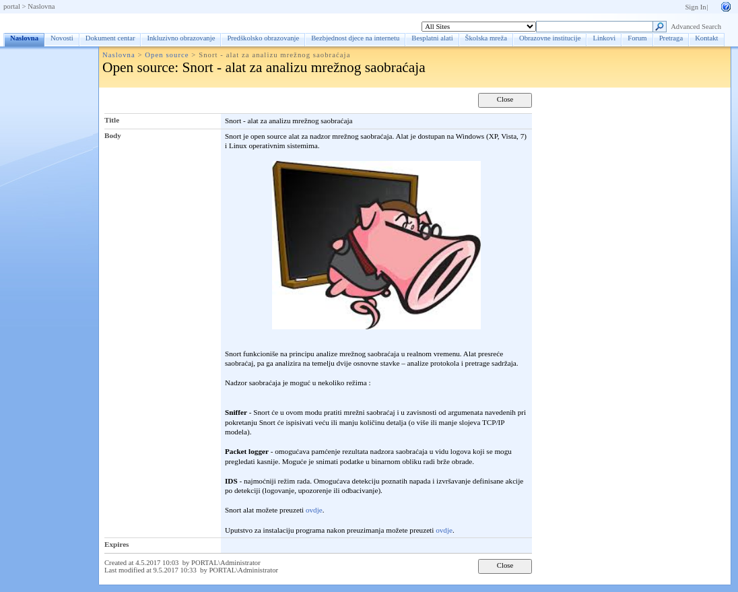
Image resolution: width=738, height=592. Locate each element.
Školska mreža (486, 38)
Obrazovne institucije (549, 38)
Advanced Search (696, 26)
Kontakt (706, 38)
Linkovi (604, 38)
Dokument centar (110, 38)
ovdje (314, 510)
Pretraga (671, 38)
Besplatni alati (431, 38)
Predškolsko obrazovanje (263, 38)
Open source (167, 55)
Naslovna (41, 6)
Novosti (62, 38)
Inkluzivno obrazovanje (181, 38)
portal (11, 6)
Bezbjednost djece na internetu (355, 38)
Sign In (695, 7)
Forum (637, 38)
